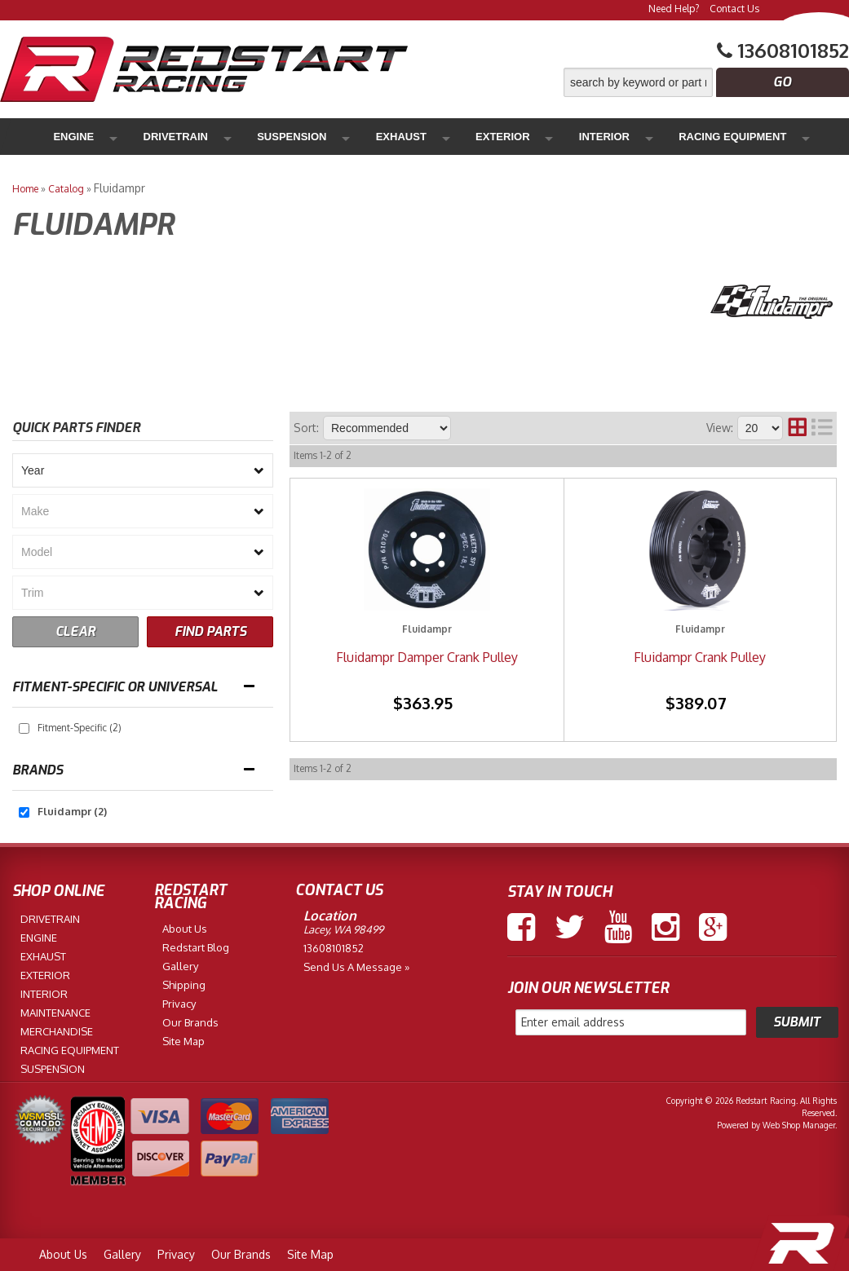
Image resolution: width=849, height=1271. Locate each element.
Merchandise (745, 136)
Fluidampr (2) (72, 811)
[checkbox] (24, 728)
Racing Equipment (542, 136)
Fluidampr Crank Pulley (700, 657)
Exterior (378, 136)
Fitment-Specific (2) (80, 728)
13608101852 (333, 948)
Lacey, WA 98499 (343, 929)
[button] (706, 82)
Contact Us (734, 8)
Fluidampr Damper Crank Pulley (427, 657)
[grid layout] (797, 428)
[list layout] (822, 428)
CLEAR (75, 631)
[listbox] (142, 470)
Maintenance (650, 136)
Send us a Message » (356, 966)
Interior (448, 136)
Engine (75, 136)
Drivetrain (146, 136)
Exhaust (308, 136)
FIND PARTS (210, 631)
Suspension (230, 136)
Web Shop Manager (799, 1125)
